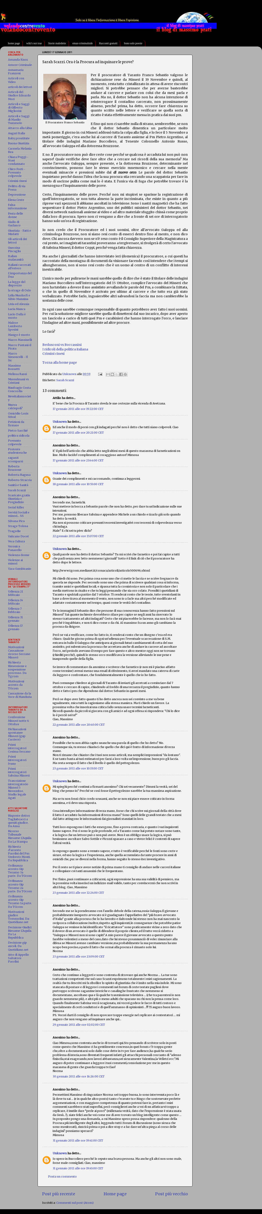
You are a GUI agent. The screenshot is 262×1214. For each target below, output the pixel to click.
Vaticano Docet (18, 536)
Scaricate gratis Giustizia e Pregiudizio (19, 499)
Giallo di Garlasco (14, 223)
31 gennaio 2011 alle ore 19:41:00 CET (78, 1140)
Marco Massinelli (20, 340)
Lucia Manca (16, 309)
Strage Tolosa (18, 526)
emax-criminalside (82, 43)
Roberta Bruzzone (14, 468)
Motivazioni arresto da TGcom (16, 685)
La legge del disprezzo (16, 283)
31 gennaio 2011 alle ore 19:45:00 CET (78, 1168)
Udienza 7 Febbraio (15, 610)
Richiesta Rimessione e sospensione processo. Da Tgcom (17, 669)
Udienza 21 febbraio (15, 593)
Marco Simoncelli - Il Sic (18, 357)
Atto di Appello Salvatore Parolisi (18, 958)
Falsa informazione (17, 206)
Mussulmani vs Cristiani (18, 381)
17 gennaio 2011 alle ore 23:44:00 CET (78, 460)
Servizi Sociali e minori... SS (18, 514)
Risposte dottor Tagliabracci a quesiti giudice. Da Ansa (19, 821)
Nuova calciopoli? (15, 406)
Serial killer (16, 507)
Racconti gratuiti (108, 43)
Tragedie (14, 531)
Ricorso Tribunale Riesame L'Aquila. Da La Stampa (20, 836)
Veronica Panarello (15, 548)
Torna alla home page (59, 362)
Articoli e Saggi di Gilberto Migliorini (18, 107)
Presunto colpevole (15, 442)
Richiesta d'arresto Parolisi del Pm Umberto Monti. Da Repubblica (19, 853)
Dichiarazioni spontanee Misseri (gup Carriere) (17, 734)
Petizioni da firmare (16, 423)
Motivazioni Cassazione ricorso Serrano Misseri (19, 652)
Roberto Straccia (20, 480)
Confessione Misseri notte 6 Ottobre (18, 720)
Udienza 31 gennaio (15, 619)
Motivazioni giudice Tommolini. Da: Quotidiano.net (19, 917)
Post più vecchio (171, 1193)
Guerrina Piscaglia (14, 249)
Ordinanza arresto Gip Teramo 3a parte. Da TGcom (20, 870)
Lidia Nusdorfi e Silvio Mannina (19, 297)
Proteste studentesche (17, 451)
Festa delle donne (15, 215)
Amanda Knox (18, 59)
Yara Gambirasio (19, 568)
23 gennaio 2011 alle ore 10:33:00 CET (78, 768)
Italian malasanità (15, 257)
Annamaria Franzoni (15, 71)
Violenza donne (18, 555)
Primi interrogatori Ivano (17, 760)
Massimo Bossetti (14, 367)
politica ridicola (18, 435)
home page (14, 43)
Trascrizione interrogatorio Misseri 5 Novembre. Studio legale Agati (18, 789)
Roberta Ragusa (19, 474)
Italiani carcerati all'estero (19, 266)
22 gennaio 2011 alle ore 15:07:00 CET (78, 536)
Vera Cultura (16, 541)
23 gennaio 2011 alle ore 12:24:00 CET (78, 892)
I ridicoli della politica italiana (65, 349)
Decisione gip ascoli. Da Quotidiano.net (18, 946)
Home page (115, 1193)
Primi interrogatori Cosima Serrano (19, 748)
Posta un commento (62, 1176)
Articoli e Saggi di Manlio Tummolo (18, 119)
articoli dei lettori (20, 87)
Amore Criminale (20, 65)
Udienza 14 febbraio (15, 601)
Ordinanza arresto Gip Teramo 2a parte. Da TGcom (20, 886)
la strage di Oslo (19, 290)
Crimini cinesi (53, 354)
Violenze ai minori (15, 561)
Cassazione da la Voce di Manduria (20, 695)
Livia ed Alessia (18, 304)
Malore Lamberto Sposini (15, 326)
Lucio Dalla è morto (17, 316)
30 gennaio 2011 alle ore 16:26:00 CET (79, 1076)
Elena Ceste (16, 200)
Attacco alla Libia (20, 128)
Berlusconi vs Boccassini (62, 345)
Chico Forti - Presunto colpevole (16, 172)
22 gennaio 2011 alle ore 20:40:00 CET (79, 724)
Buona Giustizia (18, 143)
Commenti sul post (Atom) (75, 1202)
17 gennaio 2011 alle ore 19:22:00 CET (78, 409)
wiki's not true (34, 43)
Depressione (17, 194)
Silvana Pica (16, 521)
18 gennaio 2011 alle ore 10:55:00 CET (78, 484)
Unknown (60, 421)
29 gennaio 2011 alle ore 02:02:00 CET (79, 1024)
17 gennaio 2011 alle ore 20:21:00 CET (78, 432)
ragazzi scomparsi (15, 459)
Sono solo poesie (133, 43)
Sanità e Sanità (18, 485)
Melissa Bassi (17, 374)
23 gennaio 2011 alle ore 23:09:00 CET (79, 956)
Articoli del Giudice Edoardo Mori (19, 95)
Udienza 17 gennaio (15, 627)
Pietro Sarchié (18, 430)
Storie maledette (57, 43)
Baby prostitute (19, 138)
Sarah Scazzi (65, 380)
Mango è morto (19, 335)
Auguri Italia (16, 133)
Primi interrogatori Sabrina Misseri (19, 772)
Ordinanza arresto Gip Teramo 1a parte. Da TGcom (20, 901)
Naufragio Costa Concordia (19, 389)
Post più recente (58, 1193)
